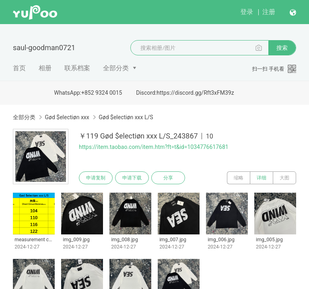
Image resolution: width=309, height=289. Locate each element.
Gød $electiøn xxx (67, 117)
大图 (284, 178)
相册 (45, 68)
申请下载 (132, 178)
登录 (246, 12)
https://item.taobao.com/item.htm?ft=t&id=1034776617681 (154, 147)
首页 (19, 68)
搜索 (282, 48)
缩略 (238, 178)
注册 (268, 12)
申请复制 (95, 178)
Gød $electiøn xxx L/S (126, 117)
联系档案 (77, 68)
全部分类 (116, 68)
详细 (261, 178)
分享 (168, 178)
